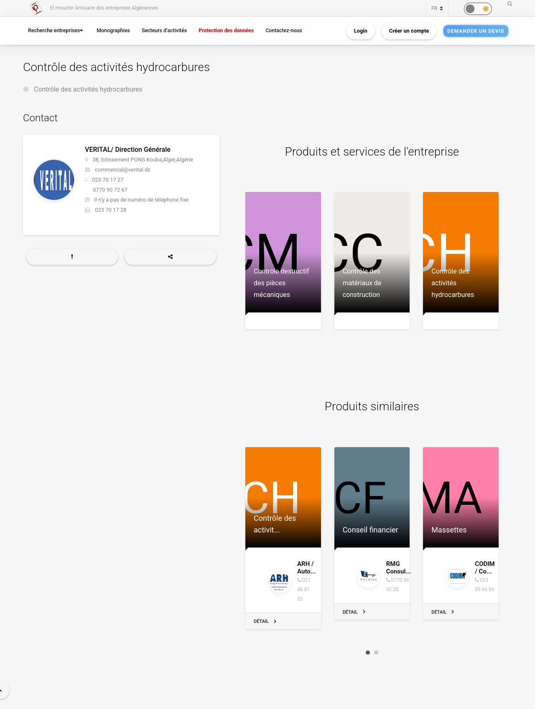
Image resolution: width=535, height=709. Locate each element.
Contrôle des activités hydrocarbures (88, 89)
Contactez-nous (283, 30)
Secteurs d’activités (164, 30)
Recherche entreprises (54, 30)
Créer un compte (409, 31)
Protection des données (226, 30)
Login (360, 31)
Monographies (113, 30)
